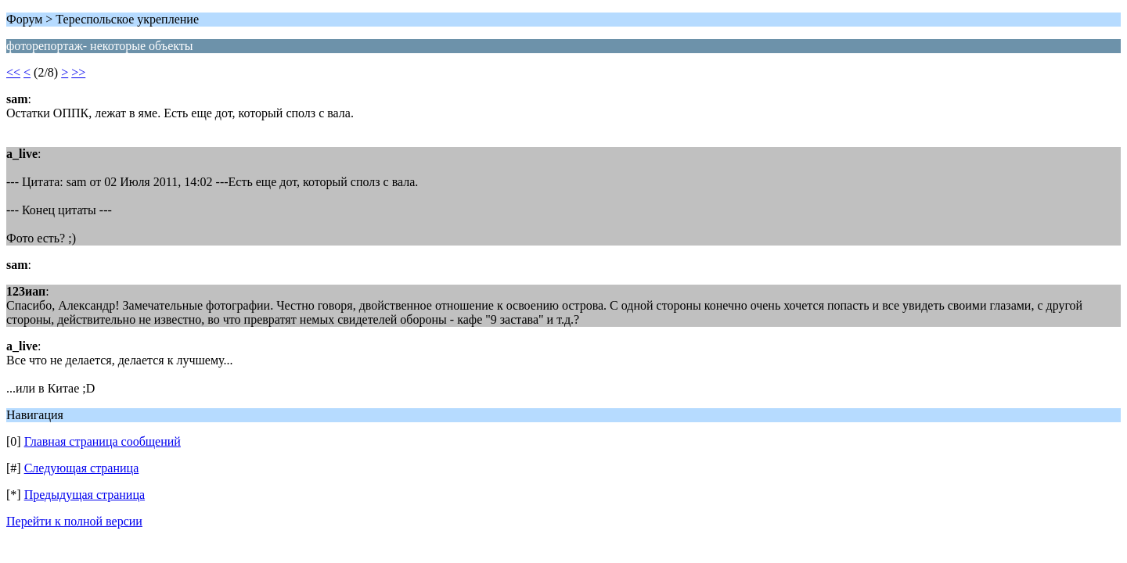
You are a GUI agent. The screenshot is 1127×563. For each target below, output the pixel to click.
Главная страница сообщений (102, 441)
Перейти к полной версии (74, 521)
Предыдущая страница (84, 494)
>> (78, 72)
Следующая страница (81, 468)
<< (13, 72)
